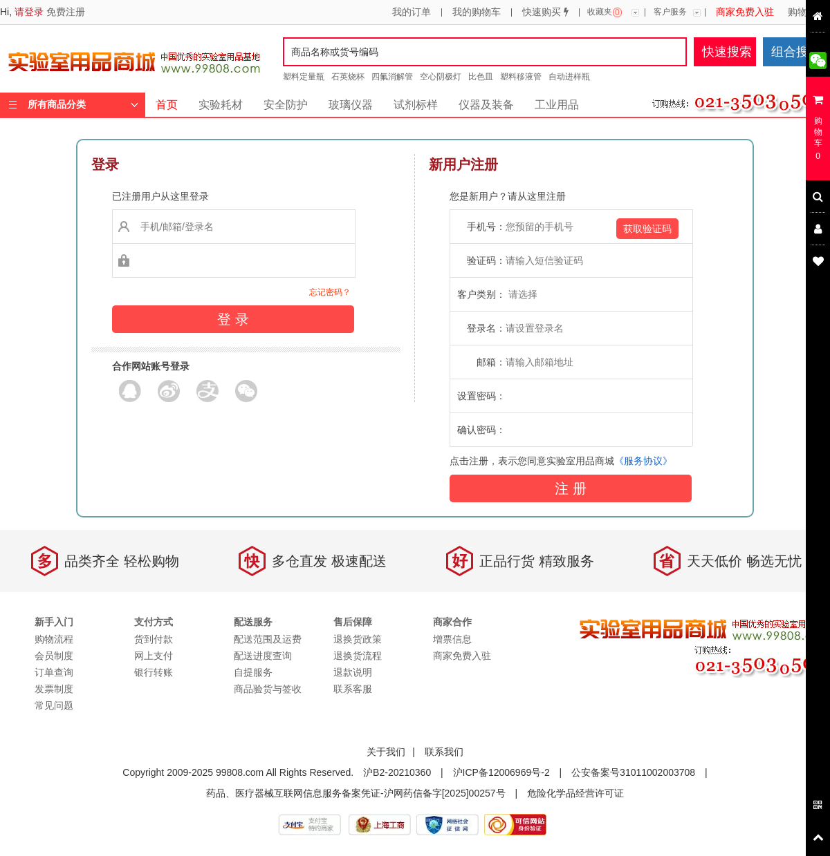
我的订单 (411, 12)
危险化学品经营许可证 (575, 793)
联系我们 (444, 751)
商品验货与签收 (268, 688)
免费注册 (65, 11)
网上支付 (153, 655)
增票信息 (452, 639)
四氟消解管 (392, 77)
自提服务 (253, 672)
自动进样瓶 (569, 77)
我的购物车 (476, 12)
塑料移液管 (521, 77)
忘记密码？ (330, 292)
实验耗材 (221, 105)
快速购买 (545, 12)
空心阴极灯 (440, 77)
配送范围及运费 (268, 639)
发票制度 (54, 688)
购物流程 (807, 12)
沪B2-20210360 (397, 772)
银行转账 (153, 672)
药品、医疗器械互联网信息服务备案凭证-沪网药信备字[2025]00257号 (356, 793)
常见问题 (54, 705)
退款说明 (352, 672)
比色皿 (480, 77)
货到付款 (153, 639)
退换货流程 (357, 655)
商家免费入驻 (745, 12)
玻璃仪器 (351, 105)
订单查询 (54, 672)
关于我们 (386, 751)
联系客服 (352, 688)
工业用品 (557, 105)
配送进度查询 (263, 655)
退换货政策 (357, 639)
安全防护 (286, 105)
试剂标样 (416, 105)
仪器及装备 (486, 105)
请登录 (29, 11)
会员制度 (54, 655)
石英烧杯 (348, 77)
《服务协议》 (643, 460)
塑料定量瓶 (303, 77)
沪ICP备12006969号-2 (501, 772)
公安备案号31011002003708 (633, 772)
